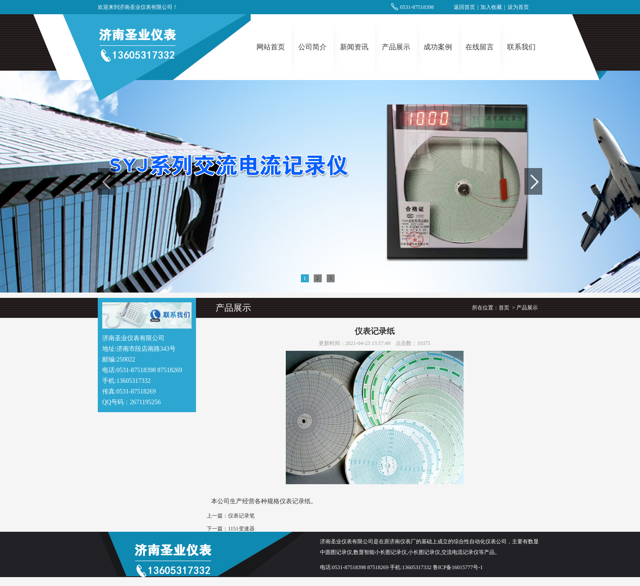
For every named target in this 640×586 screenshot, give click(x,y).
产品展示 (396, 47)
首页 (504, 308)
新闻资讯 (354, 47)
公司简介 (312, 47)
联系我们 (521, 47)
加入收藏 (491, 7)
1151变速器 (241, 529)
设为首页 (518, 7)
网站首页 (270, 47)
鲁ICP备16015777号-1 (458, 567)
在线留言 (479, 47)
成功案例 (438, 47)
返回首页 (464, 7)
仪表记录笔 (241, 516)
